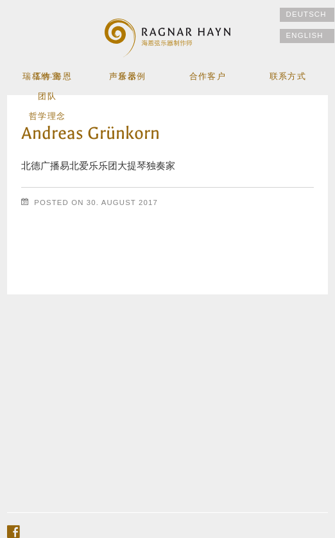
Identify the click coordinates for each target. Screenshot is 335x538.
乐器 (127, 77)
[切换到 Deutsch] (307, 15)
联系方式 (287, 77)
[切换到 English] (307, 36)
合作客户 (207, 77)
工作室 (47, 77)
